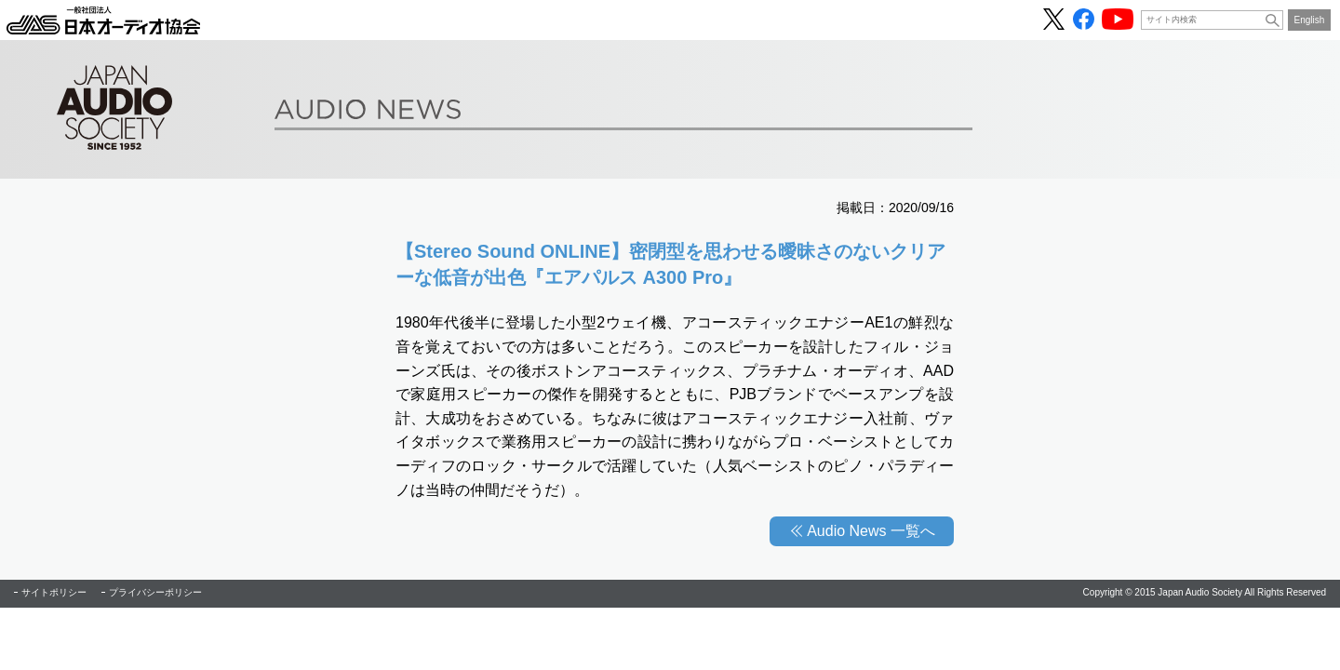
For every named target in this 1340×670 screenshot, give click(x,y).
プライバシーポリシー (155, 592)
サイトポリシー (54, 592)
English (1309, 20)
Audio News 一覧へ (871, 531)
